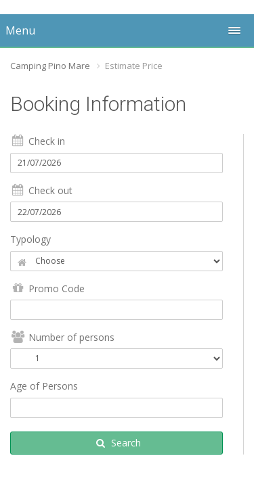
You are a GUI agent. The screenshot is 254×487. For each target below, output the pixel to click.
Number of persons (62, 337)
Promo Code (47, 288)
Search (118, 442)
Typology (30, 239)
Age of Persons (44, 385)
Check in (37, 141)
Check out (41, 190)
